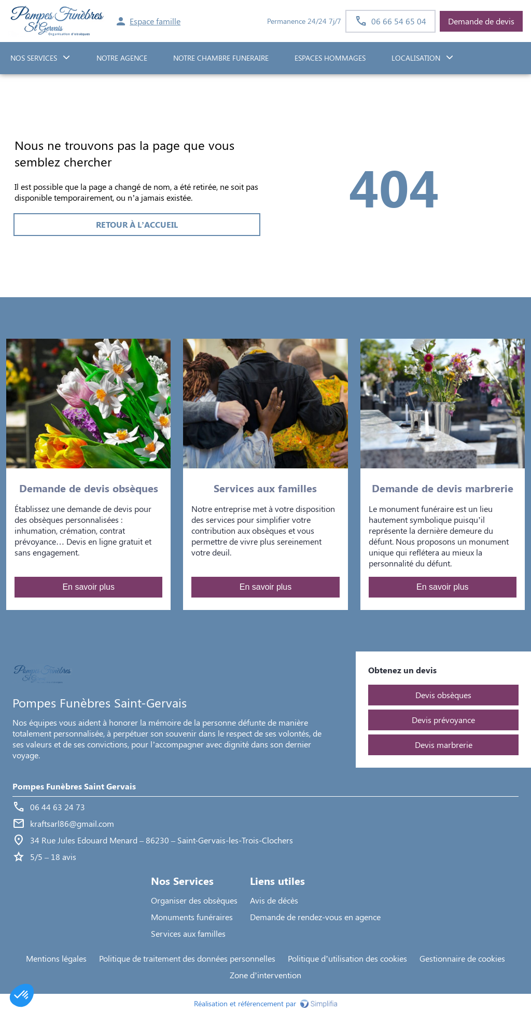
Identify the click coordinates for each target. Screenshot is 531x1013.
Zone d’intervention (265, 974)
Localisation (416, 58)
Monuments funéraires (192, 916)
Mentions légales (56, 958)
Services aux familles (188, 933)
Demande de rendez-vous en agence (315, 916)
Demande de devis (481, 21)
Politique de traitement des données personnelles (187, 958)
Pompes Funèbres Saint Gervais (74, 786)
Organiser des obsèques (194, 900)
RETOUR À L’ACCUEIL (137, 224)
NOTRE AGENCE (121, 58)
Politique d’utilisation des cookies (347, 958)
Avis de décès (274, 900)
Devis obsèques (443, 694)
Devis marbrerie (443, 744)
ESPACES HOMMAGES (330, 58)
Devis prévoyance (443, 719)
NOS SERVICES (33, 58)
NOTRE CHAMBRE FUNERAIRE (221, 58)
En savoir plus (88, 586)
